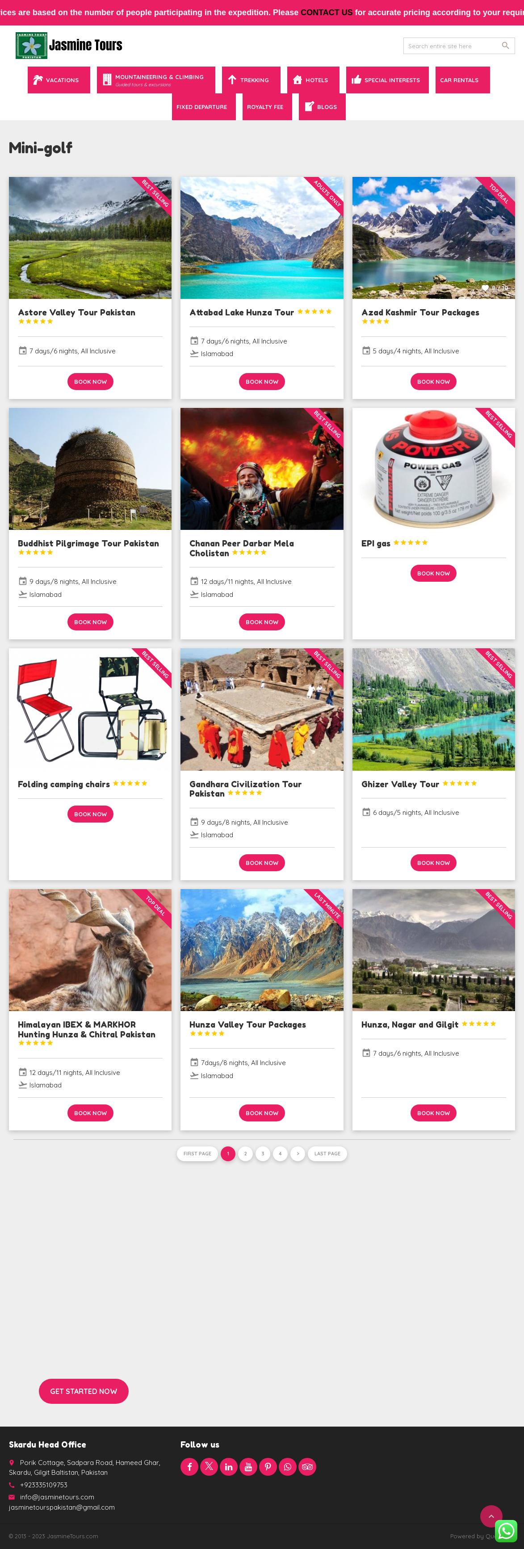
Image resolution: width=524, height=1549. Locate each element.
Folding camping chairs (83, 784)
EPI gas (394, 543)
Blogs (327, 106)
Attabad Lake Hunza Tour (260, 312)
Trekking (254, 80)
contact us (353, 12)
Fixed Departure (201, 106)
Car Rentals (459, 80)
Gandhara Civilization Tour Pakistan (245, 789)
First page (197, 1153)
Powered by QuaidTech (482, 1536)
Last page (327, 1153)
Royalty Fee (265, 106)
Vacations (62, 80)
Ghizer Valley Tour (419, 784)
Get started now (83, 1391)
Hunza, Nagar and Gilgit (429, 1024)
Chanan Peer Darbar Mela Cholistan (241, 548)
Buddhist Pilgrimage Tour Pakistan (88, 547)
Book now (90, 381)
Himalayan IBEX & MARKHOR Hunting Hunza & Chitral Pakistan (86, 1033)
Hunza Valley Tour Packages (247, 1028)
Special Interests (392, 80)
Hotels (317, 80)
